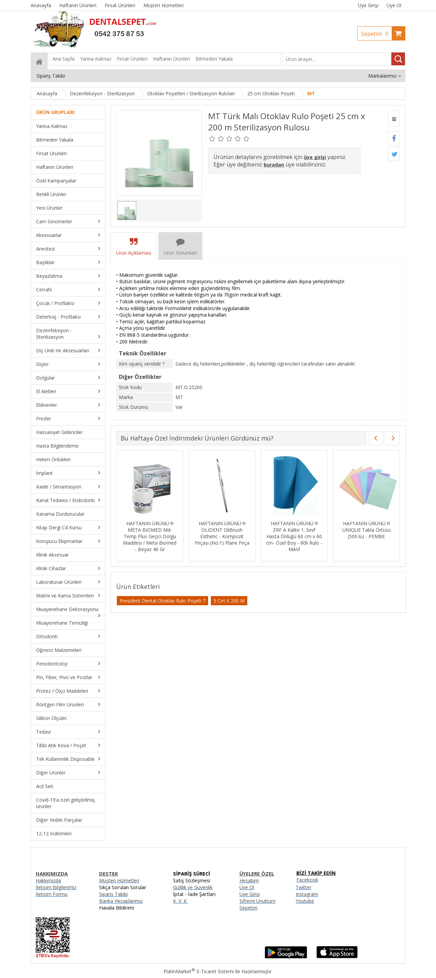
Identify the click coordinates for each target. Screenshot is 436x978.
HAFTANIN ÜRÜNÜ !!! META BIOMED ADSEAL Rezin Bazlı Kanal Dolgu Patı (366, 533)
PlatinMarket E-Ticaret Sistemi (199, 971)
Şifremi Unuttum (257, 901)
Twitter (303, 887)
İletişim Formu (51, 894)
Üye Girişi (368, 5)
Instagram (307, 894)
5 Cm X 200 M (229, 600)
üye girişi (315, 157)
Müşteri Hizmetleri (119, 880)
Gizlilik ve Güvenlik (193, 887)
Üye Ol (394, 5)
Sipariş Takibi (113, 894)
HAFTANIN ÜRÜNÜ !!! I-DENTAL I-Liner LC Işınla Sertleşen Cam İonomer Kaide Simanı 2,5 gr (294, 533)
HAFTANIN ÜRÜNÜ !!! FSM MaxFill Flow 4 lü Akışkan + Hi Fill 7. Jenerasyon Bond (222, 533)
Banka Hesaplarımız (121, 901)
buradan (274, 164)
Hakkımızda (48, 880)
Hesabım (249, 880)
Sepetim (376, 33)
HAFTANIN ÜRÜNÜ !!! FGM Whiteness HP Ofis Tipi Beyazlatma (149, 530)
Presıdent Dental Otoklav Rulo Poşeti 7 (162, 600)
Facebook (307, 880)
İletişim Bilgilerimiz (56, 887)
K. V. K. (180, 901)
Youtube (305, 901)
